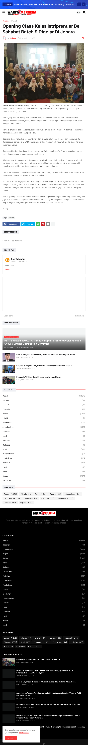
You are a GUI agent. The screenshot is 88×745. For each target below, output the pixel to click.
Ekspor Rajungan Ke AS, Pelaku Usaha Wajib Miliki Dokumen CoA (44, 366)
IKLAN (44, 418)
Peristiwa (44, 462)
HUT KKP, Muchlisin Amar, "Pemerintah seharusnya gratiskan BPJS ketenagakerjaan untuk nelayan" (44, 671)
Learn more (24, 732)
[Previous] (79, 4)
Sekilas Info (44, 480)
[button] (3, 12)
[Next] (83, 4)
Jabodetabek (44, 427)
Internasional (44, 422)
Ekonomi (44, 405)
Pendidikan (44, 458)
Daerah (14, 21)
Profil (44, 471)
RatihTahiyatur (18, 259)
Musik (44, 436)
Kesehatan (44, 431)
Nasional (44, 440)
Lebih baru (8, 316)
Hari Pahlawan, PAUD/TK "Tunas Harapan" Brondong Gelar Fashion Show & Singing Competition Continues (45, 4)
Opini (44, 449)
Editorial (44, 400)
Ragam (44, 476)
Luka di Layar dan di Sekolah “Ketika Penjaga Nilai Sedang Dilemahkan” (46, 682)
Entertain (44, 409)
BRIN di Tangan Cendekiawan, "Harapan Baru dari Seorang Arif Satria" (46, 354)
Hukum (44, 414)
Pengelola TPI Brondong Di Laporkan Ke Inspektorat (38, 377)
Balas (7, 269)
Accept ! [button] (11, 738)
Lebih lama (79, 316)
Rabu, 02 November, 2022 (20, 262)
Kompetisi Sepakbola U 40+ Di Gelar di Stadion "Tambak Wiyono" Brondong (48, 704)
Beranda (6, 21)
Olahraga (44, 445)
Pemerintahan (44, 454)
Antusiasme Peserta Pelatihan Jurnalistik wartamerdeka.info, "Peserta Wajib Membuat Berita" (48, 694)
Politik (44, 467)
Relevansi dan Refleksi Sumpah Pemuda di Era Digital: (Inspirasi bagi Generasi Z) (50, 727)
